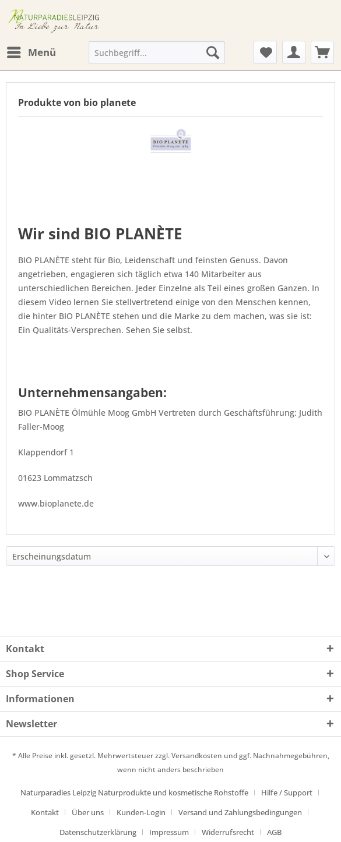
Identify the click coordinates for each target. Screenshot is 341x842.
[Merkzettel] (265, 52)
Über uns (88, 812)
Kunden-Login (141, 812)
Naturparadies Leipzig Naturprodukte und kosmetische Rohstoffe (134, 792)
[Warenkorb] (322, 52)
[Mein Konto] (293, 52)
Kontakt (45, 812)
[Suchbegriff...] (157, 52)
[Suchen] (213, 52)
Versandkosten (196, 755)
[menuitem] (31, 52)
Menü (31, 51)
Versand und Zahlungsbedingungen (240, 812)
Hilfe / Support (286, 792)
